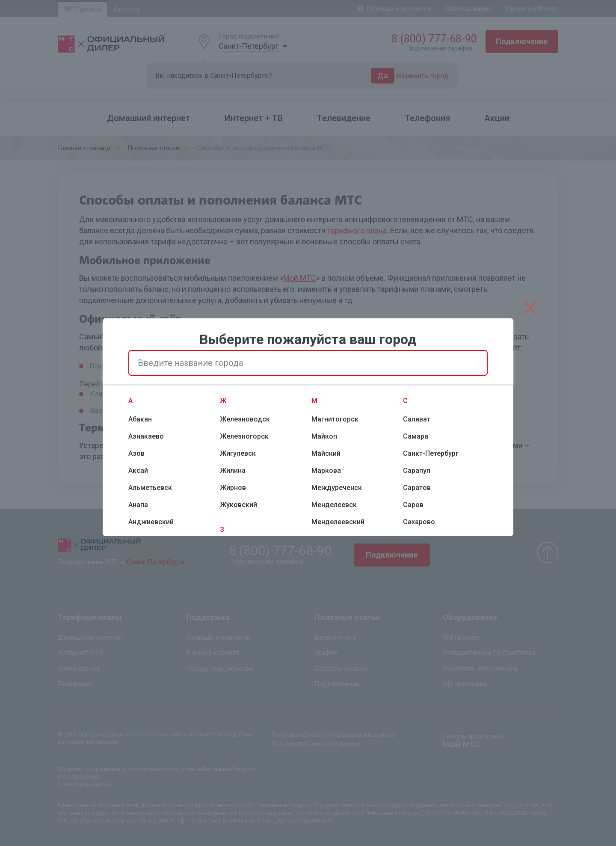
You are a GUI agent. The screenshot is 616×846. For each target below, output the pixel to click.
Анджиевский (151, 522)
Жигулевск (238, 453)
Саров (413, 505)
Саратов (417, 488)
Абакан (140, 419)
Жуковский (238, 505)
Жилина (233, 470)
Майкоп (324, 436)
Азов (136, 453)
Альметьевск (150, 488)
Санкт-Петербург (431, 453)
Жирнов (233, 488)
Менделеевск (334, 505)
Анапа (138, 505)
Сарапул (416, 470)
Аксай (138, 470)
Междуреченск (336, 488)
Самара (415, 436)
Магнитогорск (334, 419)
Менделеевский (337, 522)
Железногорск (244, 436)
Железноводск (245, 419)
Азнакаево (146, 436)
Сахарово (419, 522)
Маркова (326, 470)
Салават (416, 419)
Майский (326, 453)
